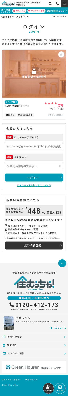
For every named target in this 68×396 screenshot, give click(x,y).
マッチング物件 (36, 10)
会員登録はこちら (56, 10)
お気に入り (19, 10)
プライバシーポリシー (12, 380)
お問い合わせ (12, 336)
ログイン (33, 177)
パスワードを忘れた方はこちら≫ (34, 185)
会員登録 (48, 388)
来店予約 (60, 388)
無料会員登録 (33, 245)
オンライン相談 (14, 353)
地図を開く (57, 328)
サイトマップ (31, 380)
